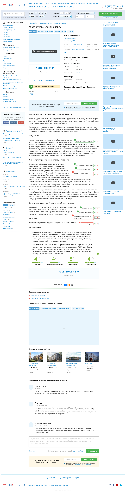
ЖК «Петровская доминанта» (73, 359)
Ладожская (6, 226)
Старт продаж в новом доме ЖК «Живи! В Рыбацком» (12, 194)
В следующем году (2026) (10, 101)
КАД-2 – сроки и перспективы (12, 157)
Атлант (78, 90)
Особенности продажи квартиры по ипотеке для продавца (13, 163)
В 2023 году (6, 94)
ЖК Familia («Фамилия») (54, 359)
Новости (41, 3)
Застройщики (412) (63, 6)
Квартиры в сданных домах (11, 39)
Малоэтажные (7, 41)
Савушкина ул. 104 (69, 41)
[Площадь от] (62, 13)
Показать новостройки (110, 14)
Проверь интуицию (14, 131)
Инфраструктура (60, 31)
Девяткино (6, 208)
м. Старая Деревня (60, 23)
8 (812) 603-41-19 (114, 6)
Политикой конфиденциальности (82, 108)
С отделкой (6, 37)
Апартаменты (7, 68)
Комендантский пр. (78, 49)
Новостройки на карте (70, 478)
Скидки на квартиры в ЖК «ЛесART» (14, 186)
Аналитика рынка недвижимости (110, 24)
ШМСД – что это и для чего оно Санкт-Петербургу (12, 151)
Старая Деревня (77, 44)
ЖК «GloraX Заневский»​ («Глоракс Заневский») (13, 82)
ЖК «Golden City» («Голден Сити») (13, 80)
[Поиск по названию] (14, 14)
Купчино (5, 210)
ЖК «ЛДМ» (92, 358)
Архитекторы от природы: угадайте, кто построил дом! (11, 139)
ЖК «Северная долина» (10, 88)
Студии (5, 56)
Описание (32, 31)
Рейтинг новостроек (63, 3)
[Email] (72, 103)
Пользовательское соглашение (58, 485)
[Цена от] (80, 16)
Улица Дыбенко (8, 221)
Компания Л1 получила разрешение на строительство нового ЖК (12, 177)
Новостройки (33, 23)
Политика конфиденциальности (37, 485)
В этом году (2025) (8, 99)
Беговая (74, 47)
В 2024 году (6, 97)
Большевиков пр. (8, 217)
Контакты (52, 478)
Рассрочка (6, 34)
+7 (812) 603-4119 (44, 68)
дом (32, 94)
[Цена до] (90, 16)
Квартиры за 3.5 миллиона (11, 48)
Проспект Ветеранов (9, 224)
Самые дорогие (8, 27)
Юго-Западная (7, 228)
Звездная (6, 215)
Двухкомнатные (8, 61)
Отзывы (70, 31)
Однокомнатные (8, 58)
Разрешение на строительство (40, 298)
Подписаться (89, 104)
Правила (32, 451)
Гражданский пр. (8, 212)
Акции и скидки (33, 3)
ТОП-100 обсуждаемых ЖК (15, 107)
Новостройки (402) (39, 6)
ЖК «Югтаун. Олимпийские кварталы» (11, 76)
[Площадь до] (67, 13)
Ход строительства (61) (45, 31)
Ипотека (5, 32)
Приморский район (45, 23)
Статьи (9, 148)
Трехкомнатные (8, 63)
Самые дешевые (8, 25)
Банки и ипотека (51, 3)
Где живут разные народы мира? (13, 134)
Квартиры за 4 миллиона (10, 50)
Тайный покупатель (92, 3)
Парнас (5, 219)
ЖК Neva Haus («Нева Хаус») (36, 359)
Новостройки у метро (9, 30)
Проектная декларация (38, 295)
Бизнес (78, 72)
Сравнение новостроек (78, 3)
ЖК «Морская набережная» (11, 86)
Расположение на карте (72, 53)
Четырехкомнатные (9, 65)
